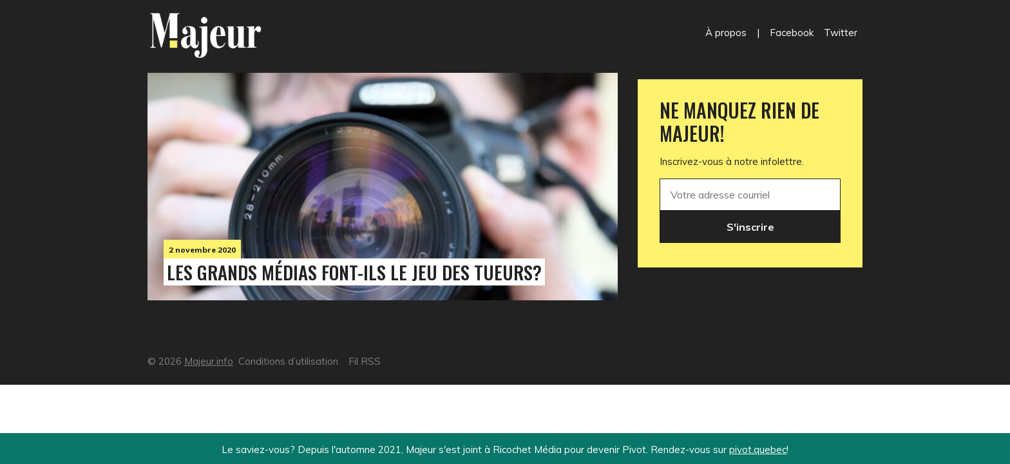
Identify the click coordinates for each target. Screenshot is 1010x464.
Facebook (792, 32)
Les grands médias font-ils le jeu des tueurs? (354, 271)
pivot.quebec (757, 449)
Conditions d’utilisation (288, 361)
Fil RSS (364, 361)
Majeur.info (208, 361)
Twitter (840, 32)
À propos (726, 32)
